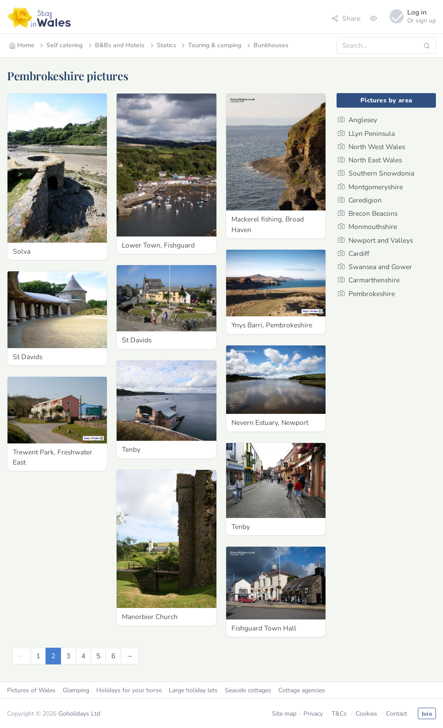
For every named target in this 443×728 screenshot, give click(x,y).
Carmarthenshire (369, 280)
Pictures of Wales (31, 690)
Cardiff (353, 253)
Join (427, 713)
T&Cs (339, 713)
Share (346, 18)
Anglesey (357, 119)
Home (21, 45)
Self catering (60, 45)
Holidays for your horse (129, 690)
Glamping (76, 690)
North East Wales (370, 160)
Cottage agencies (301, 690)
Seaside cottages (248, 690)
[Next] (130, 656)
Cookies (366, 713)
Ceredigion (360, 200)
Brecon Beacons (368, 213)
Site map (284, 713)
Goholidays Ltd (79, 713)
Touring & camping (210, 45)
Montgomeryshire (370, 186)
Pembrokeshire (366, 293)
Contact (396, 713)
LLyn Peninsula (366, 133)
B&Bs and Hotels (115, 45)
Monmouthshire (367, 226)
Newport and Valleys (375, 240)
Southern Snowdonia (376, 173)
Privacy (313, 713)
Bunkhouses (267, 45)
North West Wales (371, 146)
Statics (162, 45)
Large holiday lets (193, 690)
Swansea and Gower (375, 266)
